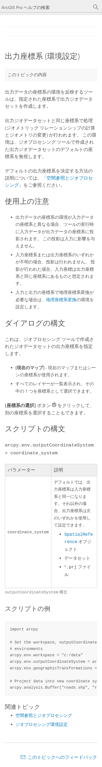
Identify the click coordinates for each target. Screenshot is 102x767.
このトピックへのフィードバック (62, 756)
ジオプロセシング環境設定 (42, 723)
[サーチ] (96, 7)
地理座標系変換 (61, 299)
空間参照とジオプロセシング (44, 714)
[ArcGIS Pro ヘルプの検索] (45, 7)
